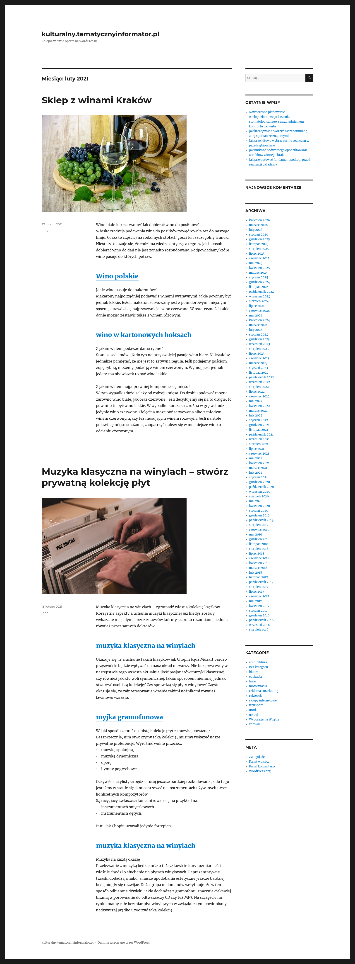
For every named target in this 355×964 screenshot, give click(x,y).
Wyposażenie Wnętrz (264, 719)
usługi (253, 715)
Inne (45, 230)
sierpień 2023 (259, 349)
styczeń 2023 (258, 368)
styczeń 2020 (258, 511)
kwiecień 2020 (259, 506)
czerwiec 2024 (259, 311)
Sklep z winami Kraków (97, 100)
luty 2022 (255, 415)
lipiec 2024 (257, 306)
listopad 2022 (259, 373)
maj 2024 (255, 315)
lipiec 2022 (257, 392)
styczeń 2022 (258, 420)
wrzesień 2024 (259, 296)
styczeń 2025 (258, 277)
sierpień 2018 (258, 549)
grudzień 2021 (259, 425)
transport (256, 705)
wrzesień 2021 (259, 439)
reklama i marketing (263, 691)
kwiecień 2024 (259, 320)
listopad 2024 (259, 287)
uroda (253, 710)
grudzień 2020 (259, 482)
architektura (258, 662)
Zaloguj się (257, 757)
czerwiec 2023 (259, 358)
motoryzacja (258, 686)
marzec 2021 (258, 468)
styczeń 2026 (258, 234)
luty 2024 (255, 330)
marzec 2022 (258, 411)
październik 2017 (261, 582)
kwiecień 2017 (259, 606)
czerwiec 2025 (259, 258)
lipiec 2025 (257, 254)
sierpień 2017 (258, 587)
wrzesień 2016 (259, 625)
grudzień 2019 (259, 515)
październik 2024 (261, 292)
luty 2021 (255, 473)
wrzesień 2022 (259, 382)
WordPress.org (260, 771)
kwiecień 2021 (259, 463)
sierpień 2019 (259, 525)
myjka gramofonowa (129, 717)
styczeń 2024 (258, 334)
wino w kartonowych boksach (144, 335)
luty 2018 (255, 573)
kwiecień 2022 (259, 406)
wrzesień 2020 (259, 492)
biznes (254, 672)
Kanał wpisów (259, 762)
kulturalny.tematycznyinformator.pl (100, 34)
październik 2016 (261, 620)
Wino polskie (117, 276)
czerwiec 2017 (259, 596)
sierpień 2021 (258, 444)
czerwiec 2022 (259, 396)
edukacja (255, 677)
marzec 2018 (258, 568)
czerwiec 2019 (259, 530)
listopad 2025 (259, 244)
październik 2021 (261, 434)
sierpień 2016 (259, 630)
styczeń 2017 (258, 611)
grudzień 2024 (259, 282)
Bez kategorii (258, 667)
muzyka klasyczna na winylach (145, 646)
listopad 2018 (258, 544)
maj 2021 (255, 458)
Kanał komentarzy (262, 766)
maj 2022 (255, 401)
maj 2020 (255, 501)
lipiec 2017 (256, 592)
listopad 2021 (258, 430)
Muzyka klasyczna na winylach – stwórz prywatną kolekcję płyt (135, 477)
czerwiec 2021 (259, 453)
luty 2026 (256, 230)
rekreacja (255, 696)
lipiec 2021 (256, 449)
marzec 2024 (258, 325)
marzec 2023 (258, 363)
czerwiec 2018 (259, 558)
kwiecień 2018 (259, 563)
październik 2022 (261, 377)
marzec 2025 (258, 273)
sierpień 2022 (259, 387)
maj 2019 (255, 534)
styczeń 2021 (258, 477)
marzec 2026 (258, 225)
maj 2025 (255, 263)
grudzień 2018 (259, 539)
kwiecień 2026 (259, 220)
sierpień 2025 (259, 249)
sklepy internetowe (263, 700)
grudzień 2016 (259, 615)
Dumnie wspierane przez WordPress (124, 943)
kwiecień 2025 (259, 268)
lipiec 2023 (256, 353)
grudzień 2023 (259, 339)
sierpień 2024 (259, 301)
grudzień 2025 (259, 239)
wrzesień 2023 (259, 344)
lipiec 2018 (256, 553)
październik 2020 (261, 487)
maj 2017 (255, 601)
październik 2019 (261, 520)
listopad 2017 (258, 577)
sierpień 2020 (259, 496)
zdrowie (255, 724)
